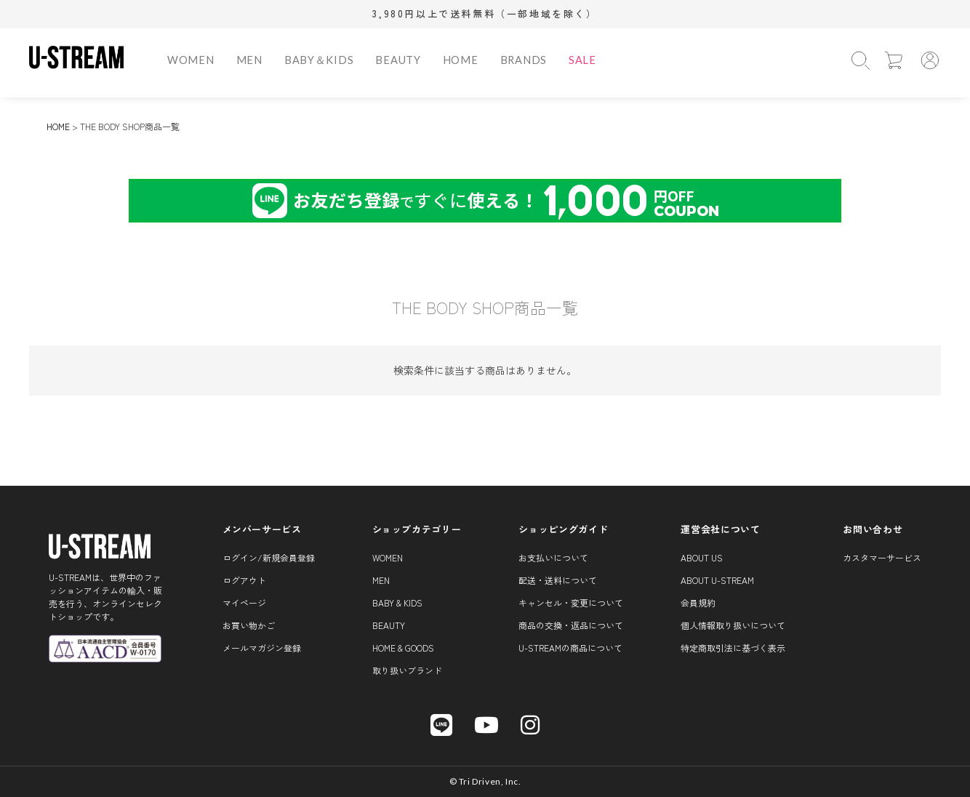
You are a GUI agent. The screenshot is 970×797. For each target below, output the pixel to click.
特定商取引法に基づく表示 (733, 647)
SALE (582, 60)
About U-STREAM (717, 580)
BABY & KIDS (397, 602)
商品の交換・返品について (570, 625)
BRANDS (523, 60)
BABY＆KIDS (319, 60)
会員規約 (698, 602)
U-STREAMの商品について (570, 647)
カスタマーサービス (882, 557)
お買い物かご (249, 625)
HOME (460, 60)
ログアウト (244, 580)
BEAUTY (397, 60)
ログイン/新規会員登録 (269, 557)
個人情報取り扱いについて (733, 625)
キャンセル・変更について (570, 602)
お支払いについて (553, 557)
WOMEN (191, 60)
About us (702, 557)
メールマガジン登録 (262, 647)
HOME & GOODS (403, 647)
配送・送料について (557, 580)
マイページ (244, 602)
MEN (249, 60)
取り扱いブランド (407, 670)
